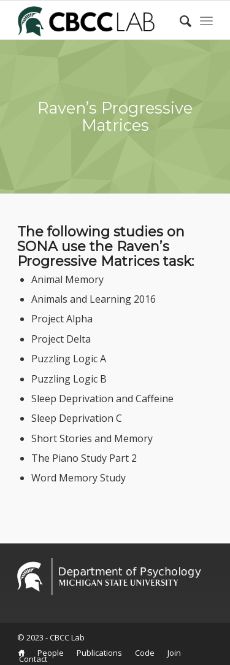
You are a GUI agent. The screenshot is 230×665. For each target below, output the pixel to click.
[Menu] (206, 21)
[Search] (179, 21)
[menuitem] (21, 652)
